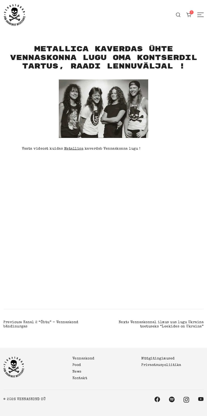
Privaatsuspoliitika (161, 365)
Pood (76, 365)
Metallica (74, 149)
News (76, 372)
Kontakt (79, 378)
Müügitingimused (158, 358)
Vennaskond (83, 358)
